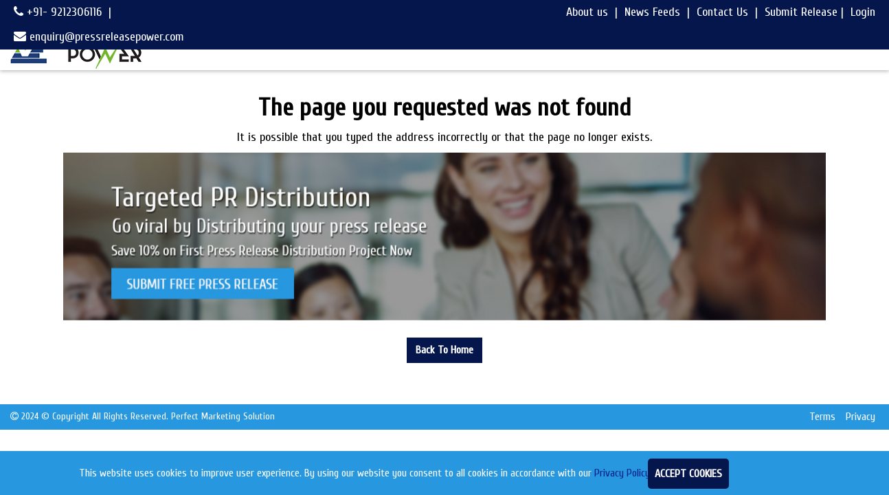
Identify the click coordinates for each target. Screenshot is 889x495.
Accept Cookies (688, 474)
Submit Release (801, 12)
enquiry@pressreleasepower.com (99, 37)
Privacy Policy (622, 473)
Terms (822, 416)
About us (587, 12)
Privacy (860, 416)
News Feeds (652, 12)
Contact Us (722, 12)
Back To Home (444, 350)
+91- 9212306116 (58, 12)
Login (863, 12)
